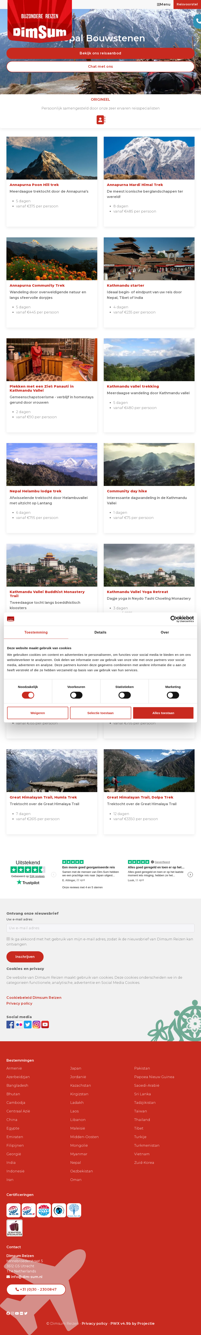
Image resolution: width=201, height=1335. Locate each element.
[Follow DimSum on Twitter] (28, 1024)
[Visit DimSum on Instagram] (13, 1313)
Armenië (14, 1068)
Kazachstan (80, 1085)
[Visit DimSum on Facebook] (10, 1024)
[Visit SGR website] (14, 1209)
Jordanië (78, 1077)
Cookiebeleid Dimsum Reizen (33, 998)
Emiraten (14, 1137)
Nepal (75, 1163)
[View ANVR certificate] (44, 1209)
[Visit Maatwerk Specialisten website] (14, 1227)
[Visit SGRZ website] (29, 1209)
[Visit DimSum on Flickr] (22, 1313)
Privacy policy (19, 1003)
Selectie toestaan (100, 713)
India (11, 1163)
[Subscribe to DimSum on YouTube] (45, 1024)
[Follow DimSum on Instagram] (37, 1024)
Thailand (142, 1120)
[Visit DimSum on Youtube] (17, 1313)
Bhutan (13, 1094)
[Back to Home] (39, 21)
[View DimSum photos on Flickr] (19, 1024)
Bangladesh (17, 1085)
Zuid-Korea (144, 1163)
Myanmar (78, 1154)
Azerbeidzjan (18, 1077)
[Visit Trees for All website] (74, 1209)
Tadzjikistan (145, 1103)
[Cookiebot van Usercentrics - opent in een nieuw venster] (175, 619)
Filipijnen (15, 1145)
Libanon (78, 1120)
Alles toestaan (163, 713)
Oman (76, 1180)
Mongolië (79, 1145)
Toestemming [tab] (36, 632)
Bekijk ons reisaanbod (100, 53)
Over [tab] (165, 632)
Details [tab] (100, 632)
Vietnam (142, 1154)
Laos (74, 1111)
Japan (75, 1068)
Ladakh (77, 1103)
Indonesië (15, 1171)
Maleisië (77, 1128)
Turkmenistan (147, 1145)
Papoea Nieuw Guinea (154, 1077)
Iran (10, 1180)
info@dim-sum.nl (24, 1277)
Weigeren (37, 713)
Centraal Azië (18, 1111)
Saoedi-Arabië (146, 1085)
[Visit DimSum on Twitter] (26, 1313)
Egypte (12, 1128)
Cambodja (15, 1103)
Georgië (13, 1154)
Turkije (140, 1137)
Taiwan (140, 1111)
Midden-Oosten (84, 1137)
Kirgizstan (79, 1094)
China (11, 1120)
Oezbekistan (81, 1171)
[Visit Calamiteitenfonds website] (59, 1209)
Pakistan (142, 1068)
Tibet (138, 1128)
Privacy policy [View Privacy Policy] (95, 1324)
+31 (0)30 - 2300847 (36, 1289)
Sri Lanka (142, 1094)
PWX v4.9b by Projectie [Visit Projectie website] (133, 1324)
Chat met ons (100, 66)
